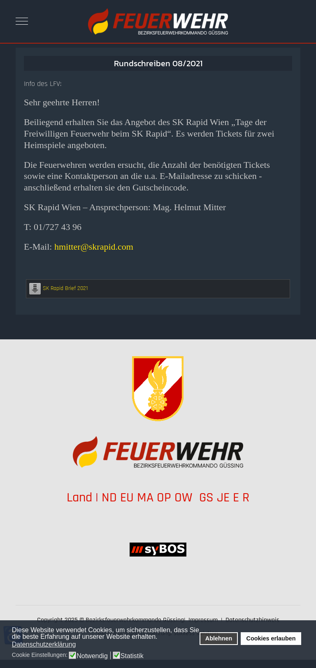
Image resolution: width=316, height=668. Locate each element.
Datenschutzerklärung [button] (44, 644)
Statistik (132, 656)
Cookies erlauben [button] (271, 638)
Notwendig (92, 656)
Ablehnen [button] (218, 638)
